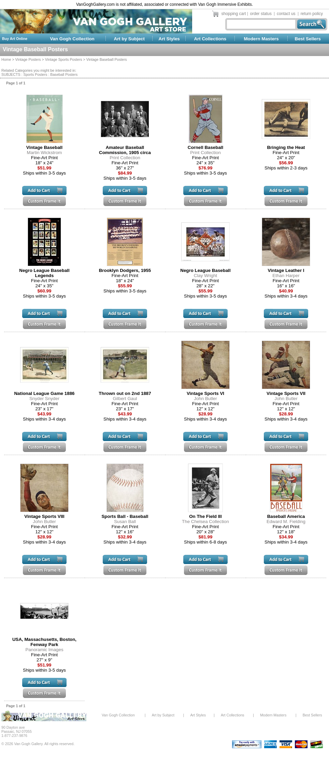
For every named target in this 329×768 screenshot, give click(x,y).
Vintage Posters (28, 59)
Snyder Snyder (44, 398)
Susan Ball (125, 521)
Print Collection (125, 157)
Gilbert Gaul (125, 398)
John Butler (205, 398)
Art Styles (169, 38)
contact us (286, 13)
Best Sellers (308, 38)
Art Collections (210, 38)
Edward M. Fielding (286, 521)
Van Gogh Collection (72, 38)
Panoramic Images (44, 649)
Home (6, 59)
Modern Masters (261, 38)
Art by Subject (129, 38)
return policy (312, 13)
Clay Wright (205, 275)
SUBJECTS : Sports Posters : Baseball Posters (39, 74)
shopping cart (233, 13)
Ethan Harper (285, 275)
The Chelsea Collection (205, 521)
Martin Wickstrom (44, 152)
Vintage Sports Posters (63, 59)
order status (261, 13)
